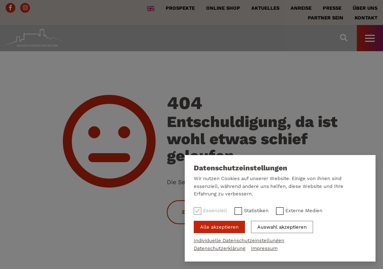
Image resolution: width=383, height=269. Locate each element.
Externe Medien (303, 210)
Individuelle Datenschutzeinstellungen (239, 240)
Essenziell (215, 210)
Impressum (264, 248)
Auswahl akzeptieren (282, 227)
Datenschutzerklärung (219, 248)
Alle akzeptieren (219, 227)
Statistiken (256, 210)
